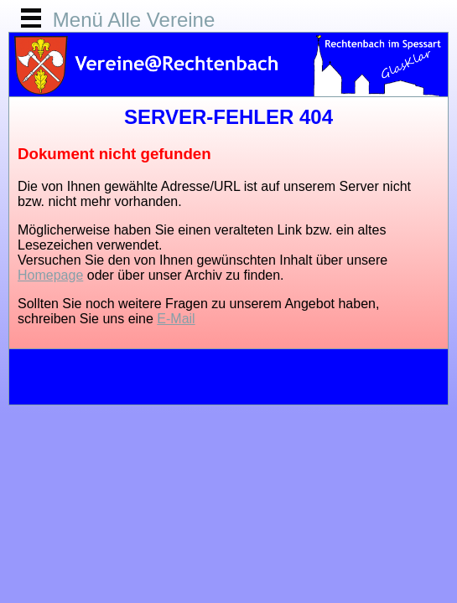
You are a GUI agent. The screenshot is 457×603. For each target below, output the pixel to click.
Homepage (50, 275)
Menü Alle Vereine (134, 19)
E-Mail (176, 319)
